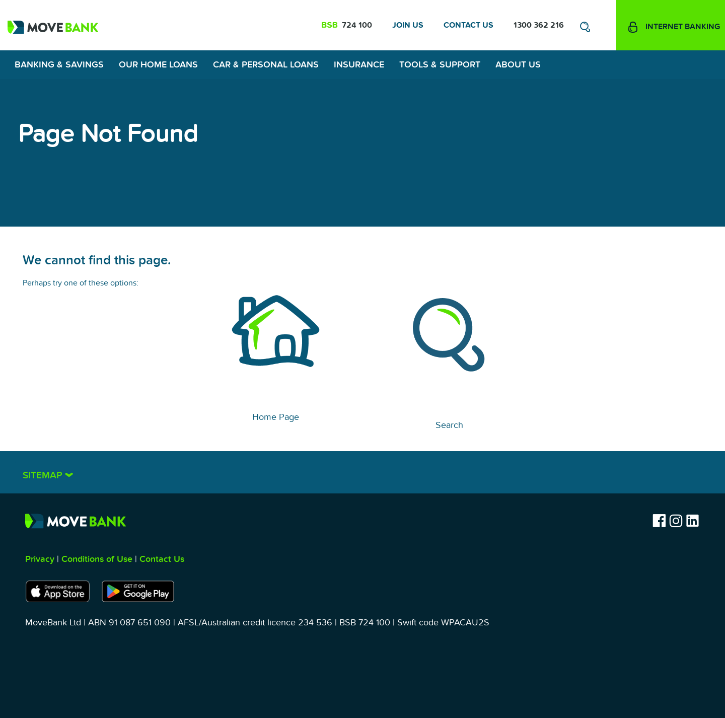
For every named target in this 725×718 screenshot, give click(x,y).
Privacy (39, 559)
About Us (518, 64)
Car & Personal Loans (266, 64)
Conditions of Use (96, 559)
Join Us (407, 25)
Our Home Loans (158, 64)
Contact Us (468, 25)
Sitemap (44, 475)
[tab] (362, 472)
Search (449, 425)
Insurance (359, 64)
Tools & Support (439, 64)
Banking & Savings (59, 64)
